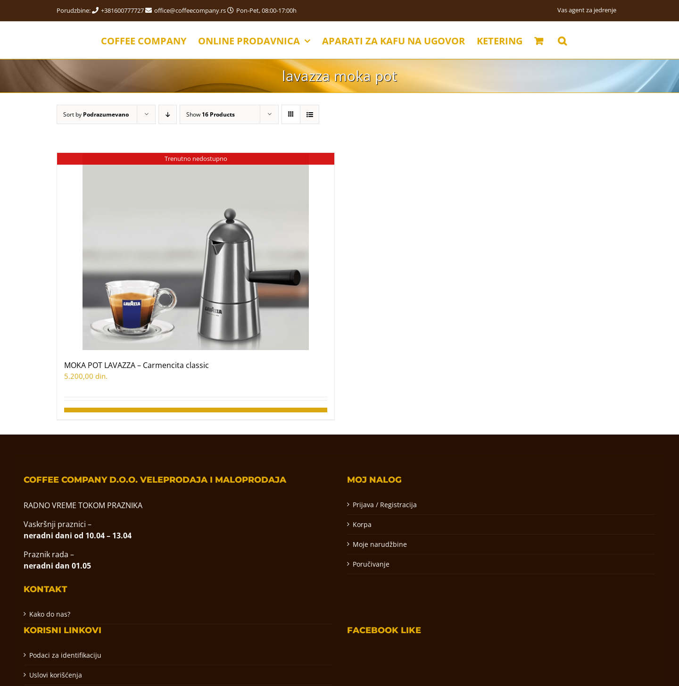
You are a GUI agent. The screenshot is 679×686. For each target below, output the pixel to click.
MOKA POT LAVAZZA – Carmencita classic (136, 365)
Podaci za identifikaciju (65, 655)
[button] (562, 40)
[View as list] (309, 114)
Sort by (96, 114)
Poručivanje (371, 564)
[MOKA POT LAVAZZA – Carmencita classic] (195, 251)
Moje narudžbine (380, 544)
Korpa (362, 524)
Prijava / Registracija (385, 504)
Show (210, 114)
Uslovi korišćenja (55, 674)
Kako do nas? (49, 614)
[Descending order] (167, 114)
